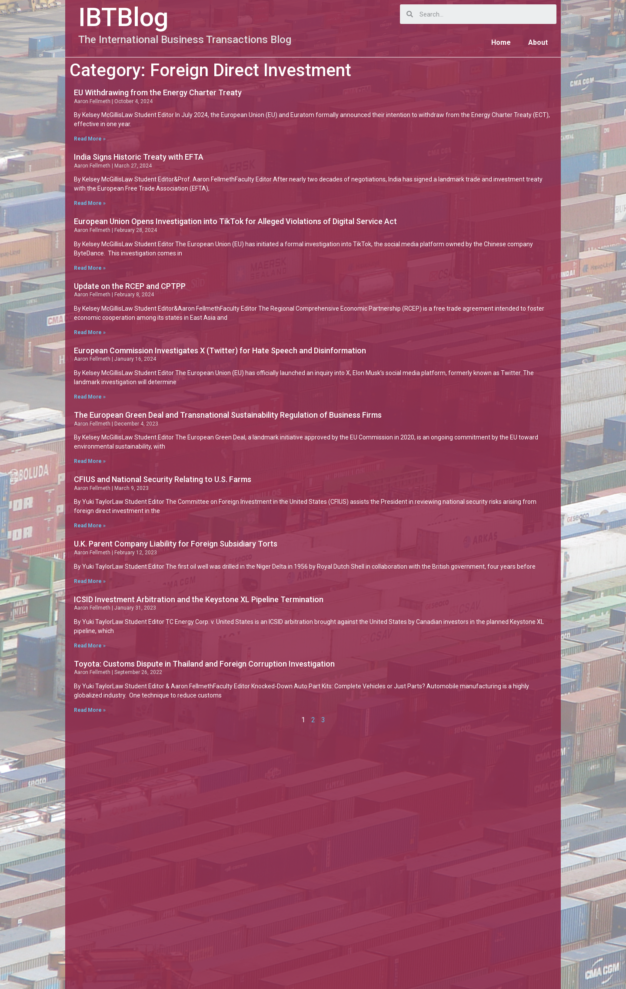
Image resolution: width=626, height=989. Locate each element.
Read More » (90, 139)
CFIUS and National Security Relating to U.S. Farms (162, 479)
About (538, 42)
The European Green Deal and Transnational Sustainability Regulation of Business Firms (228, 414)
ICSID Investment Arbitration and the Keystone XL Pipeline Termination (198, 599)
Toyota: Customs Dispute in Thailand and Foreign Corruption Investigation (204, 663)
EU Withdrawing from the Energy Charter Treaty (158, 92)
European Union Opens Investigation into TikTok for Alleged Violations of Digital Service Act (235, 221)
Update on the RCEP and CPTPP (130, 286)
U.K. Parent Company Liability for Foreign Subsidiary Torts (175, 543)
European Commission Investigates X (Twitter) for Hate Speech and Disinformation (220, 350)
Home (501, 42)
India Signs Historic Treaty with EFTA (138, 156)
